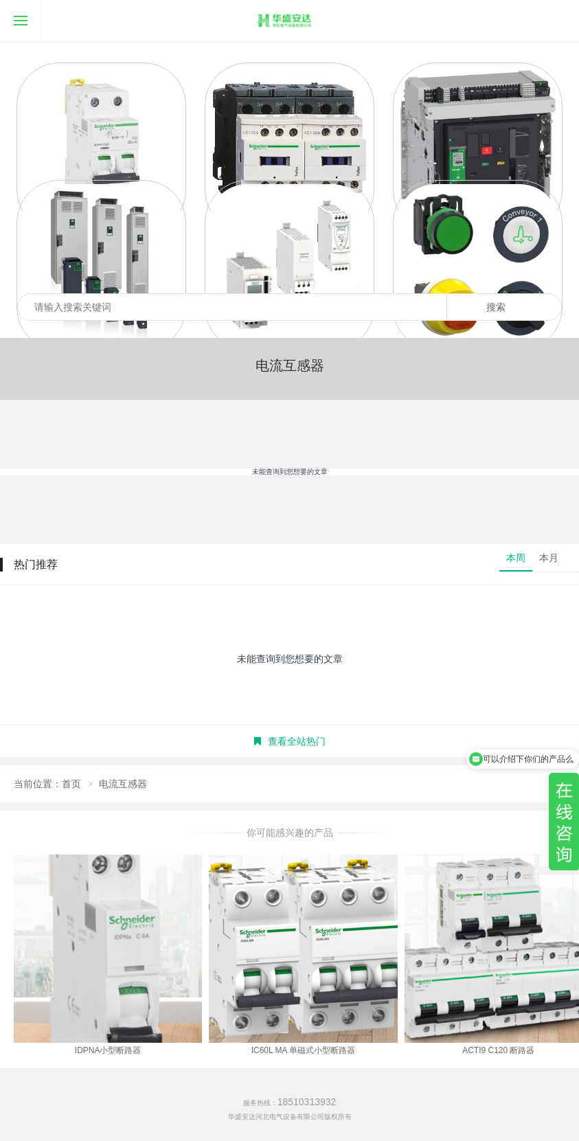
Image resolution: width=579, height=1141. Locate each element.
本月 (548, 557)
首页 (71, 783)
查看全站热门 (290, 741)
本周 (515, 557)
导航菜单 (13, 10)
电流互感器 (123, 783)
